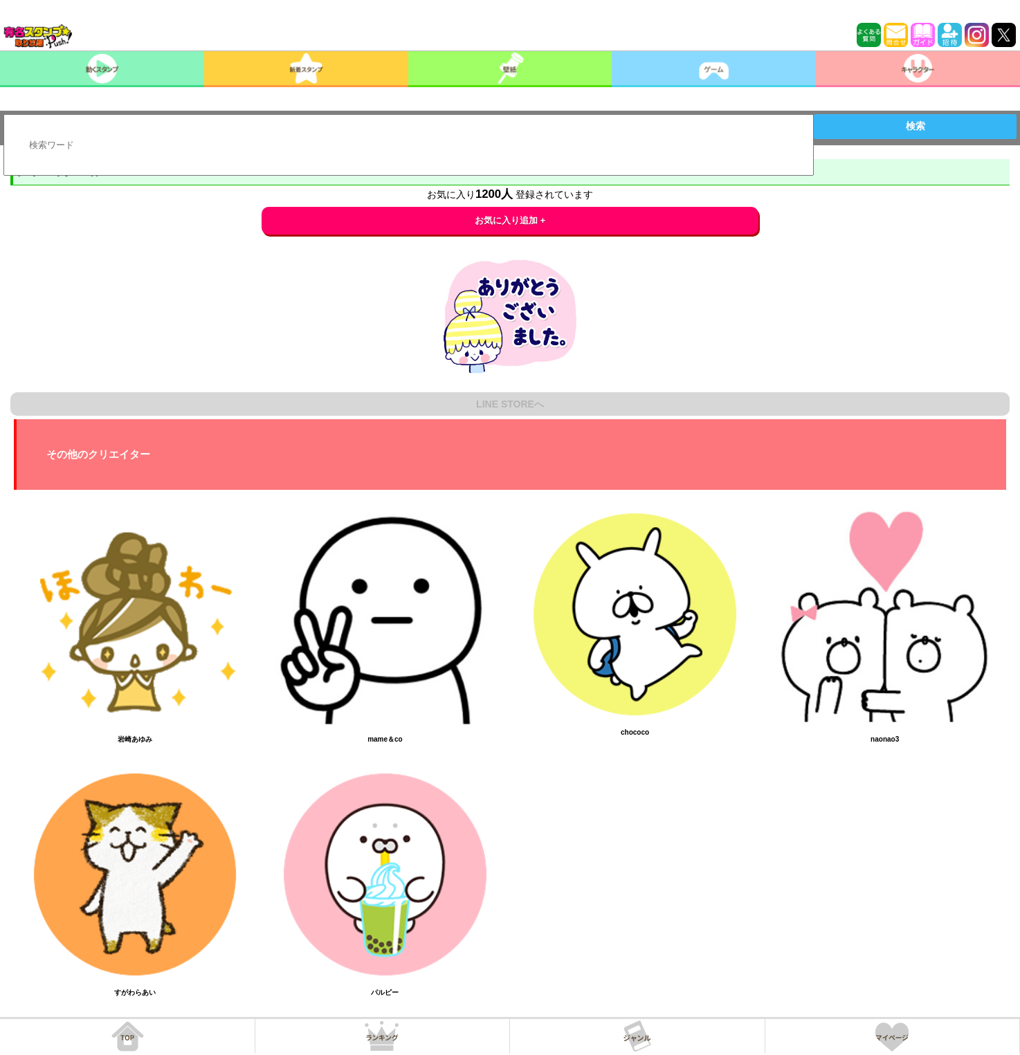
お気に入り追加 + (510, 220)
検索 (915, 125)
